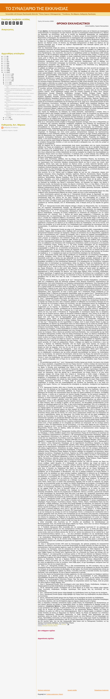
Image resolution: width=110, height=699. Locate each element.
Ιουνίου (7, 84)
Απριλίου (7, 119)
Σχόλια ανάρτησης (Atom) (54, 694)
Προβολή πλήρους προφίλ (9, 130)
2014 (5, 63)
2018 (5, 58)
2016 (5, 60)
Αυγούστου (8, 80)
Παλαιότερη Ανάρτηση (101, 690)
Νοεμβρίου (8, 75)
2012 (5, 67)
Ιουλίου (7, 82)
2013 (5, 65)
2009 (5, 72)
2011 (5, 68)
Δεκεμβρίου (8, 74)
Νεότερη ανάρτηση (44, 690)
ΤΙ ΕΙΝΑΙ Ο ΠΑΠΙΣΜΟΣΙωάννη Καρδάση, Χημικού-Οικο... (19, 88)
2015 (5, 61)
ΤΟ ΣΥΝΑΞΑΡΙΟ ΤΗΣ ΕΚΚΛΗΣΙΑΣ (36, 8)
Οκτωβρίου (8, 77)
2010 (5, 70)
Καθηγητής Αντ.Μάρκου (11, 127)
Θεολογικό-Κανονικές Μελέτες (50, 625)
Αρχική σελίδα (72, 690)
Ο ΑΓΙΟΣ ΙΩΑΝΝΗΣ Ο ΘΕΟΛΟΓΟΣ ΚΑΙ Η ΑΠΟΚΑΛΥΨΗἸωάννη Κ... (15, 108)
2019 (5, 56)
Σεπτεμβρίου (8, 79)
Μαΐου (7, 117)
